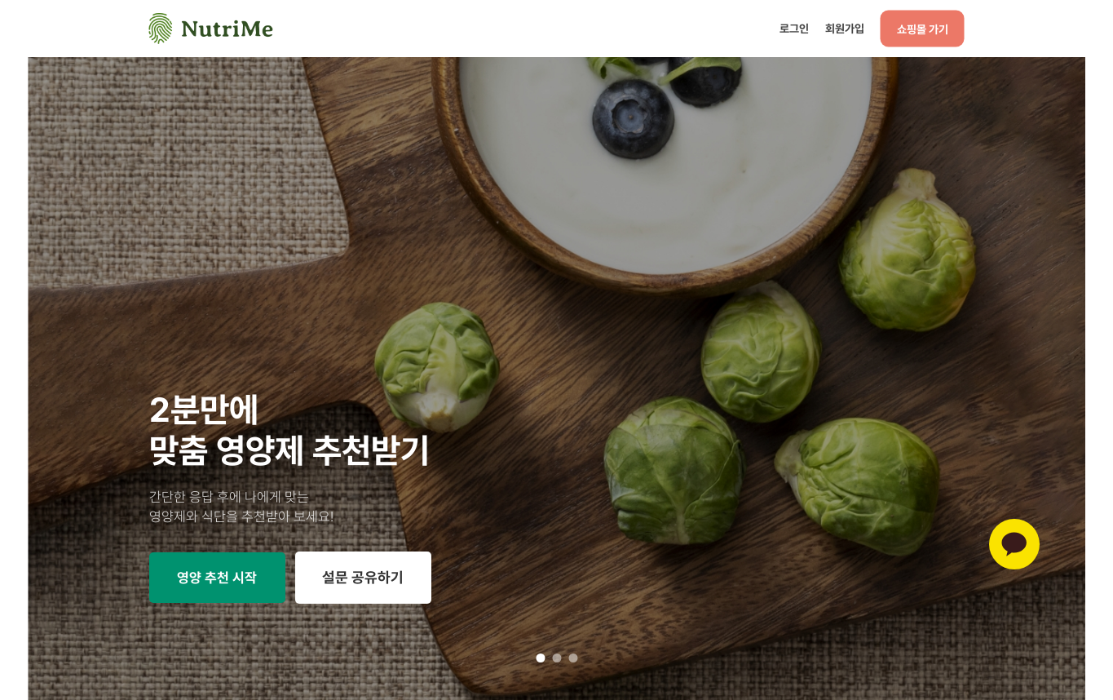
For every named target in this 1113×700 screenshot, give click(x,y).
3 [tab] (573, 657)
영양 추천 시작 (217, 577)
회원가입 (844, 27)
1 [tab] (540, 657)
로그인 (794, 27)
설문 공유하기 (363, 577)
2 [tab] (556, 657)
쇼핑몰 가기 (922, 28)
